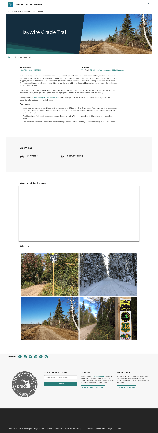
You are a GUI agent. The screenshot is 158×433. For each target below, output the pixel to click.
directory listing (98, 376)
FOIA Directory (87, 429)
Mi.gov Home (39, 429)
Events (40, 11)
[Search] (149, 4)
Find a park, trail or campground (21, 11)
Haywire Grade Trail (23, 57)
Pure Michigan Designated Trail (46, 98)
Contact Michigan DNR (92, 387)
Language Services (114, 429)
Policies (49, 429)
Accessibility (58, 429)
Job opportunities (126, 387)
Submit (61, 384)
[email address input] (60, 377)
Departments (100, 429)
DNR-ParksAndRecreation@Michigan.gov (107, 70)
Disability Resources (72, 429)
